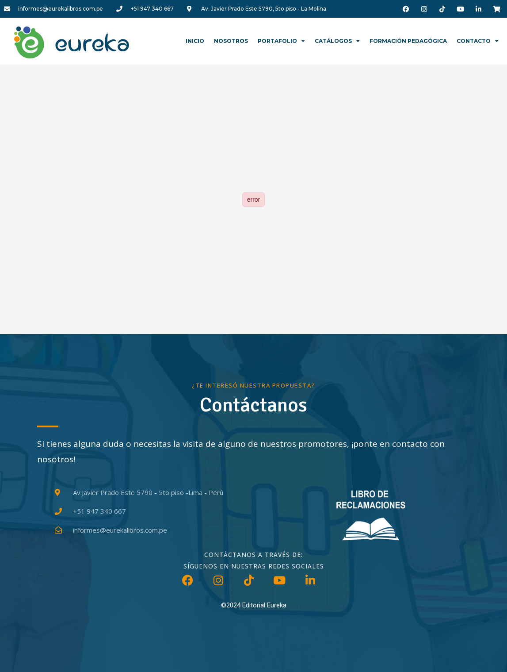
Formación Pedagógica (408, 41)
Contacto (478, 41)
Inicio (195, 41)
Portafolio (281, 41)
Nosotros (231, 41)
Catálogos (337, 41)
